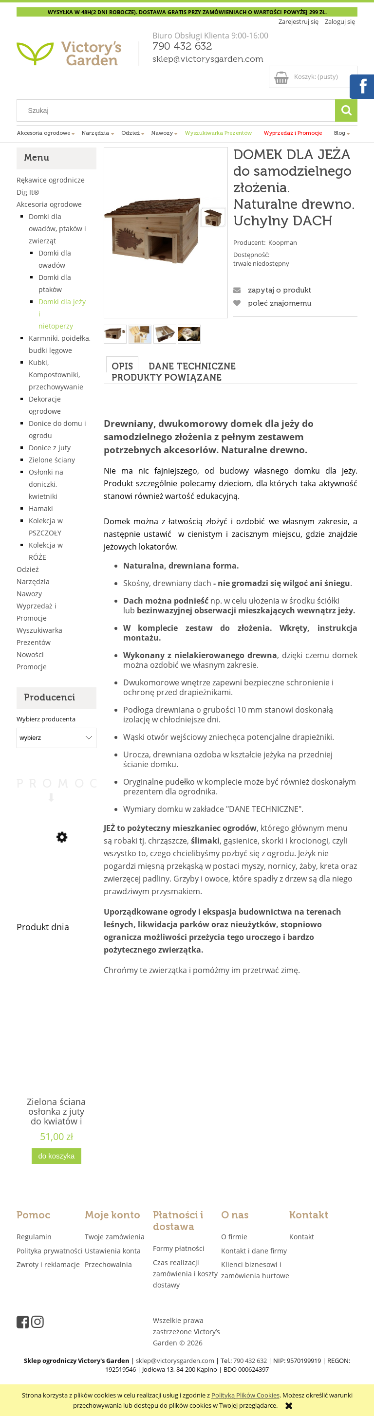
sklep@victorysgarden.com (207, 59)
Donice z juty (50, 447)
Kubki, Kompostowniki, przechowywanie (56, 374)
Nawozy (29, 593)
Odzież (28, 569)
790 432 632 (182, 46)
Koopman (282, 242)
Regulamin (34, 1236)
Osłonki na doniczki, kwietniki (46, 484)
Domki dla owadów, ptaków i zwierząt (57, 228)
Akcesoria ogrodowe (49, 204)
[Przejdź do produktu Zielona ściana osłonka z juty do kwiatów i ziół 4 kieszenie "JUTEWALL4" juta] (56, 1038)
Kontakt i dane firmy (254, 1250)
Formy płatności (179, 1248)
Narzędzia (33, 581)
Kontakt (301, 1236)
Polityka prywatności (50, 1250)
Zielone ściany (52, 459)
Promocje (32, 666)
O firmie (234, 1236)
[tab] (122, 364)
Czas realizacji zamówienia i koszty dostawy (185, 1273)
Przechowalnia (108, 1264)
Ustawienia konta (113, 1250)
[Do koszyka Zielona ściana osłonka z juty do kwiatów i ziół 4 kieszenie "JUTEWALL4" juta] (56, 1156)
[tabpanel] (230, 686)
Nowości (30, 654)
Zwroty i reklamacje (48, 1264)
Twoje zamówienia (115, 1236)
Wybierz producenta (46, 719)
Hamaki (41, 508)
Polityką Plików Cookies (245, 1395)
